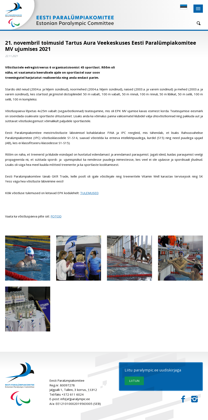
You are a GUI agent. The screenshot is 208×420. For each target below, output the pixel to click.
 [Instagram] (194, 399)
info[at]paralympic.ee (75, 399)
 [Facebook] (183, 399)
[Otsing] (197, 23)
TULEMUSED (89, 193)
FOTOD (56, 216)
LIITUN (134, 381)
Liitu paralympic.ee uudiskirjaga (153, 370)
